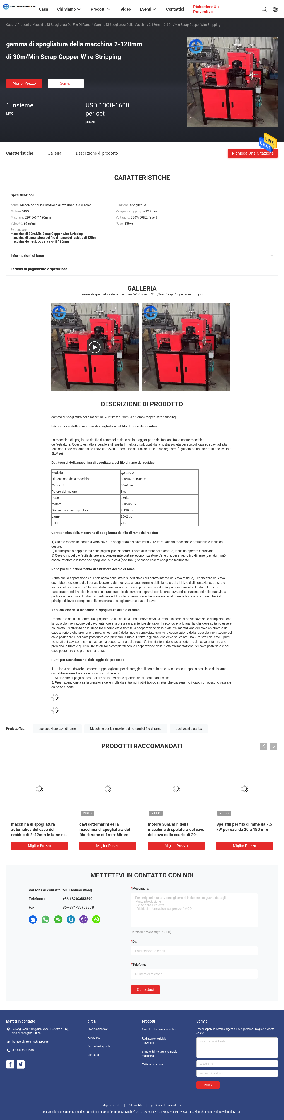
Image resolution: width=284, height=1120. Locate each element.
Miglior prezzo (24, 83)
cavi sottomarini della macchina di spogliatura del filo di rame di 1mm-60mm (104, 829)
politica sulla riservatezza (166, 1105)
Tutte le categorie (152, 1064)
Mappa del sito (111, 1105)
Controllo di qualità (99, 1046)
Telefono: (139, 965)
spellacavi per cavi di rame (57, 728)
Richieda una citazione (253, 153)
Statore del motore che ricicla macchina (159, 1053)
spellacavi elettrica (189, 728)
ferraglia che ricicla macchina (159, 1029)
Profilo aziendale (98, 1029)
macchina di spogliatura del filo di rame (62, 25)
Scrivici (66, 83)
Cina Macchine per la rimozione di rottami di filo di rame (75, 1111)
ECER (239, 1111)
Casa (9, 25)
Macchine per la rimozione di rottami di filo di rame (125, 728)
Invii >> (208, 1085)
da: (134, 941)
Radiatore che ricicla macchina (154, 1040)
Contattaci (145, 989)
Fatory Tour (94, 1037)
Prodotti (23, 25)
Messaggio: (140, 888)
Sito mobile (135, 1105)
